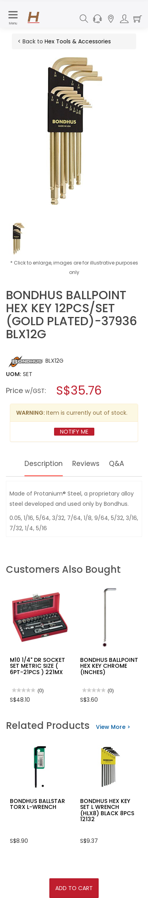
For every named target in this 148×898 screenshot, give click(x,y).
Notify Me (74, 432)
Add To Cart (74, 888)
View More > (113, 727)
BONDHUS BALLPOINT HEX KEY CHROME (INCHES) (109, 666)
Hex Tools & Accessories (78, 41)
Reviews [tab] (86, 463)
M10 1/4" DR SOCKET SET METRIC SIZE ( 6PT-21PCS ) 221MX (37, 666)
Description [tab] (43, 463)
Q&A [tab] (118, 463)
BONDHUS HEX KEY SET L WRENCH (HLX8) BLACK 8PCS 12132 (107, 810)
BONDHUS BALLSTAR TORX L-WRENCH (37, 804)
